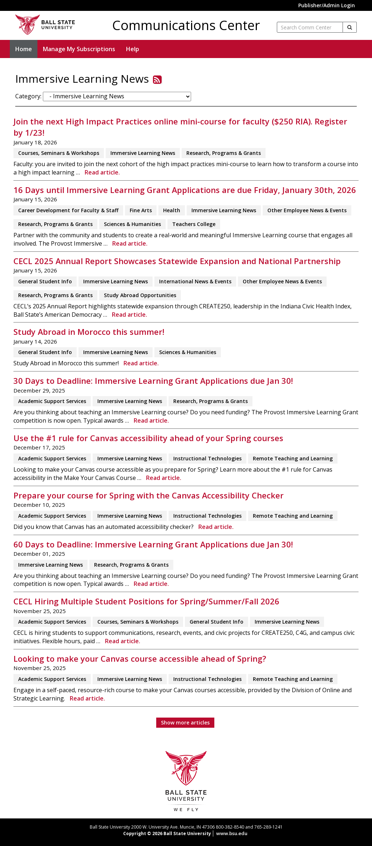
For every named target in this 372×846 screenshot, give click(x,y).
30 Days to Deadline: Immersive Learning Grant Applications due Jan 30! (153, 380)
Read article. (102, 172)
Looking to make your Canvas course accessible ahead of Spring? (139, 658)
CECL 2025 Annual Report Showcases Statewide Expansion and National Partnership (177, 261)
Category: (28, 96)
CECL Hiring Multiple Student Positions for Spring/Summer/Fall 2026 (146, 601)
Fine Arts (141, 210)
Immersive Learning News (142, 152)
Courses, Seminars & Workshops (58, 152)
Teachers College (193, 224)
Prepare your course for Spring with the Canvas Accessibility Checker (148, 495)
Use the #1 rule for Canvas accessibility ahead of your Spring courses (148, 438)
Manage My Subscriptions (79, 49)
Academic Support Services (52, 401)
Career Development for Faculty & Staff (68, 210)
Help (132, 49)
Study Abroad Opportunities (140, 295)
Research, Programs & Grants (223, 152)
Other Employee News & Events (307, 210)
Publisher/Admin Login (326, 5)
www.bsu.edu (231, 833)
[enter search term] (310, 27)
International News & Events (195, 281)
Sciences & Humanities (132, 224)
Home (23, 49)
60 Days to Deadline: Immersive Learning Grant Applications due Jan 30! (153, 544)
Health (171, 210)
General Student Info (45, 281)
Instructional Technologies (207, 458)
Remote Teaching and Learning (293, 458)
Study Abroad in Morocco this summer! (88, 332)
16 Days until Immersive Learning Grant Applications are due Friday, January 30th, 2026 (184, 190)
